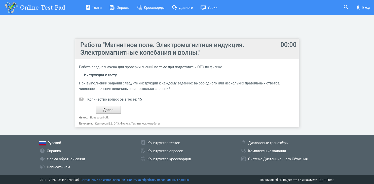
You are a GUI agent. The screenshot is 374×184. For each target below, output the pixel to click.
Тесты (93, 7)
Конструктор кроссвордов (169, 159)
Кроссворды (151, 7)
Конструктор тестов (163, 143)
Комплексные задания (267, 151)
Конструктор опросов (165, 151)
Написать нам (58, 167)
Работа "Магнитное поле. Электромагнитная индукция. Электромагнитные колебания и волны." (162, 48)
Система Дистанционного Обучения (278, 159)
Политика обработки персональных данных (158, 180)
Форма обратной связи (66, 159)
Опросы (120, 7)
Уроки (209, 7)
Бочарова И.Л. (99, 117)
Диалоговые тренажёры (268, 143)
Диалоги (182, 7)
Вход (363, 7)
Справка (54, 151)
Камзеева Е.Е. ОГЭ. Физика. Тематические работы (127, 123)
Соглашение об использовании (103, 180)
